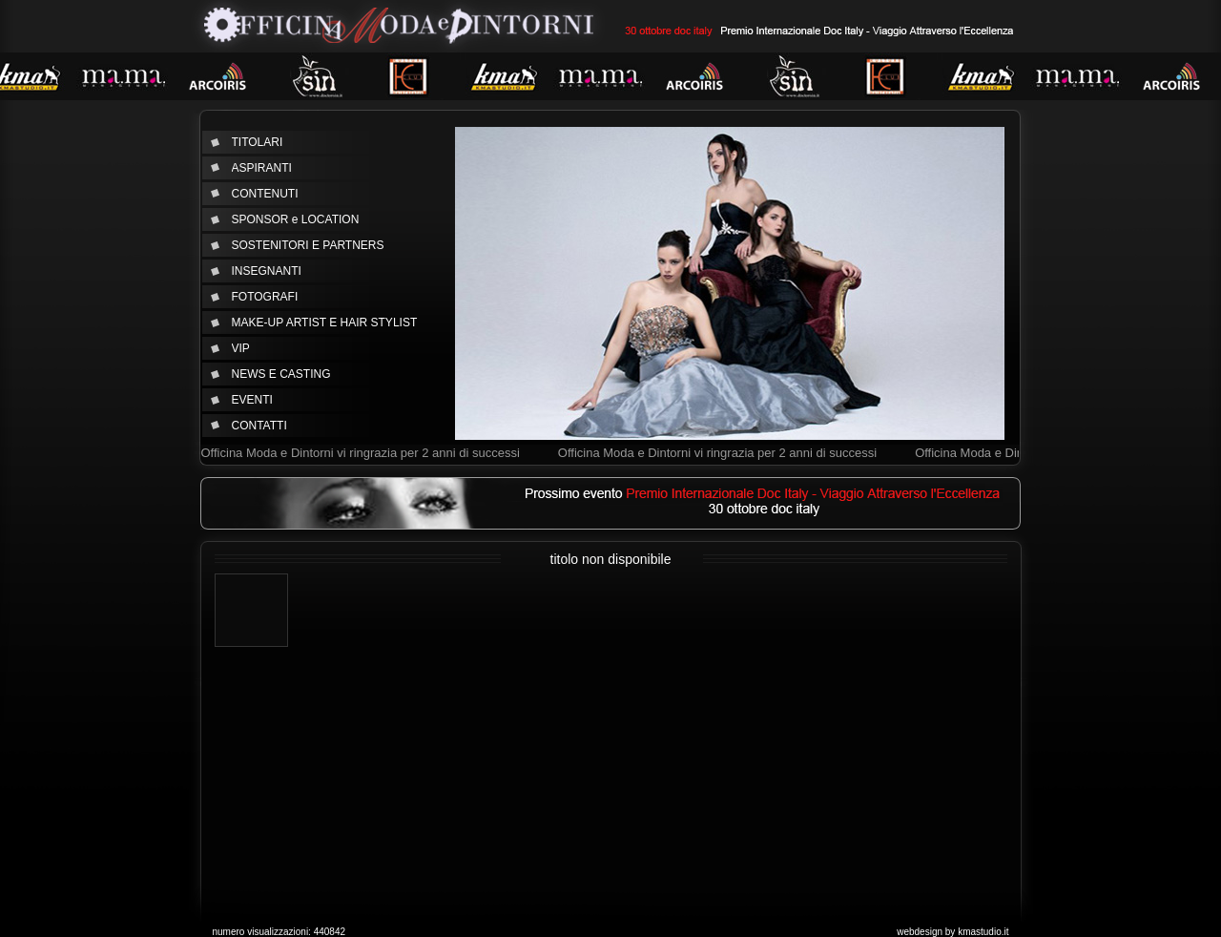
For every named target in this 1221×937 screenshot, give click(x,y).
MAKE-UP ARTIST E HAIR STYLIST (325, 322)
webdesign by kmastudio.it (952, 932)
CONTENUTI (265, 193)
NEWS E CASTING (281, 374)
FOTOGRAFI (265, 296)
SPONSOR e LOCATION (296, 219)
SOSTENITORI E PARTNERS (308, 245)
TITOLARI (257, 142)
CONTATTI (259, 425)
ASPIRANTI (262, 168)
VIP (241, 348)
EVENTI (252, 399)
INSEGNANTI (266, 271)
